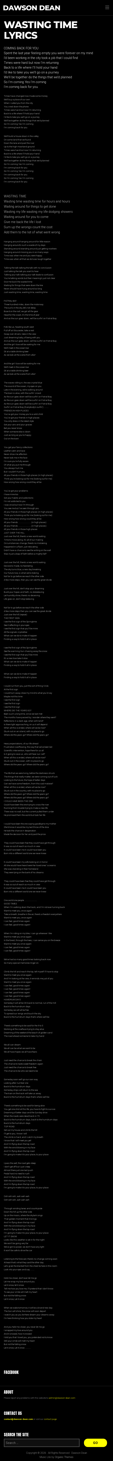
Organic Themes (64, 1457)
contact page (50, 1419)
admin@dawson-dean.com (62, 1398)
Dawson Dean (31, 8)
